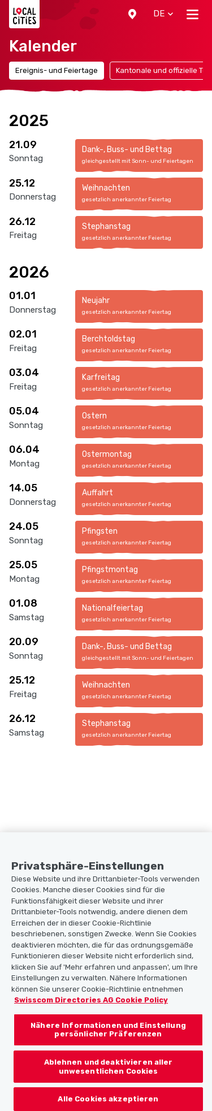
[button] (132, 14)
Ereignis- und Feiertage (56, 70)
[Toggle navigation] (192, 14)
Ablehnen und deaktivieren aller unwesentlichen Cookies (108, 1074)
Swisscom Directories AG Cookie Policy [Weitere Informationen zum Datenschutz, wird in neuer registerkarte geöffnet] (91, 1007)
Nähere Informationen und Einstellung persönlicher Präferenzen (108, 1037)
